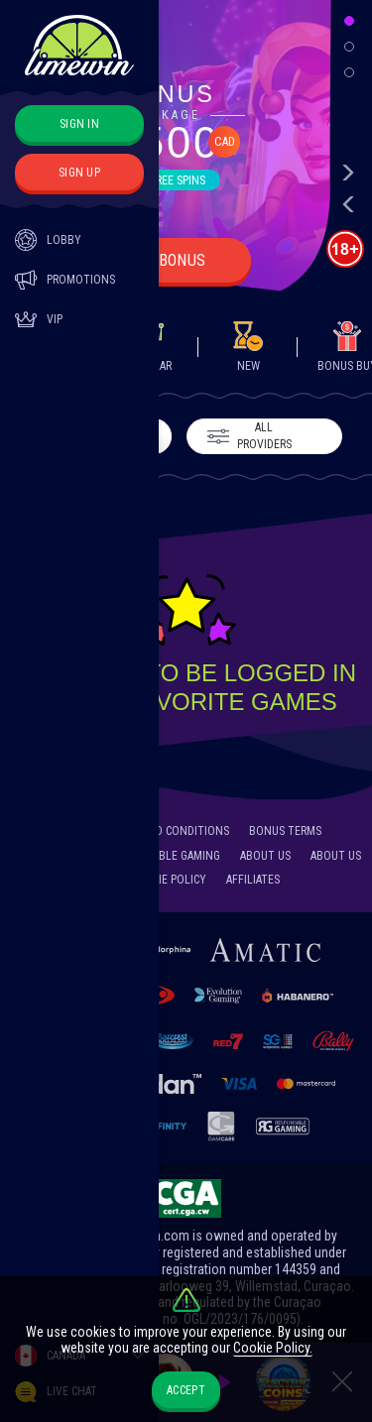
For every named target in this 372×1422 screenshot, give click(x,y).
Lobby (48, 240)
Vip (38, 319)
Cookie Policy (168, 880)
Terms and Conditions (167, 831)
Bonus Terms (285, 831)
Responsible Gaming (165, 856)
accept (186, 1390)
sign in (79, 124)
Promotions (65, 280)
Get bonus (167, 260)
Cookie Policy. (272, 1348)
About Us (265, 856)
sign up (79, 172)
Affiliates (253, 880)
